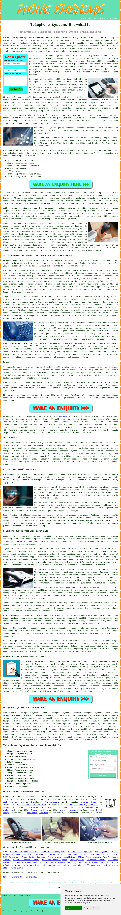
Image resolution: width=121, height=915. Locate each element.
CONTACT (103, 19)
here (61, 737)
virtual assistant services (31, 805)
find (11, 713)
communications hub (102, 204)
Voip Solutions (31, 865)
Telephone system (12, 417)
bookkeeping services (37, 813)
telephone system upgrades (72, 670)
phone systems (86, 590)
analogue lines (37, 82)
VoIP (98, 131)
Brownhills (61, 417)
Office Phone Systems (80, 852)
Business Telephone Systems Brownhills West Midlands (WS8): (35, 38)
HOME (82, 19)
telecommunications (98, 443)
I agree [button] (69, 908)
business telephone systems (103, 670)
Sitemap (4, 896)
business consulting (27, 807)
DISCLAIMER (113, 19)
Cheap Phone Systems (83, 854)
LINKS (89, 19)
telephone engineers (40, 427)
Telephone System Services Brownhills (32, 745)
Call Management (11, 857)
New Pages (12, 896)
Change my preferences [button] (91, 908)
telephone (87, 691)
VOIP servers (84, 456)
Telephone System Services (27, 863)
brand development (69, 810)
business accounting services (82, 805)
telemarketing (52, 802)
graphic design (89, 802)
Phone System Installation (61, 857)
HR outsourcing (76, 799)
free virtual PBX (55, 115)
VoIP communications (31, 242)
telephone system (45, 740)
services (97, 813)
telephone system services (55, 797)
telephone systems (84, 40)
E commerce (36, 810)
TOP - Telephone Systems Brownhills (21, 877)
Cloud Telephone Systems (26, 860)
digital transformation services (60, 686)
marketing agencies (13, 802)
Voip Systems (101, 852)
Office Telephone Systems (24, 852)
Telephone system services (17, 726)
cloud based (81, 100)
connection (83, 150)
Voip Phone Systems (55, 863)
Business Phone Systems (54, 860)
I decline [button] (77, 908)
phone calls (68, 141)
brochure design (67, 807)
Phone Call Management (53, 852)
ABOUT (96, 19)
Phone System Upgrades (33, 857)
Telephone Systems (96, 860)
